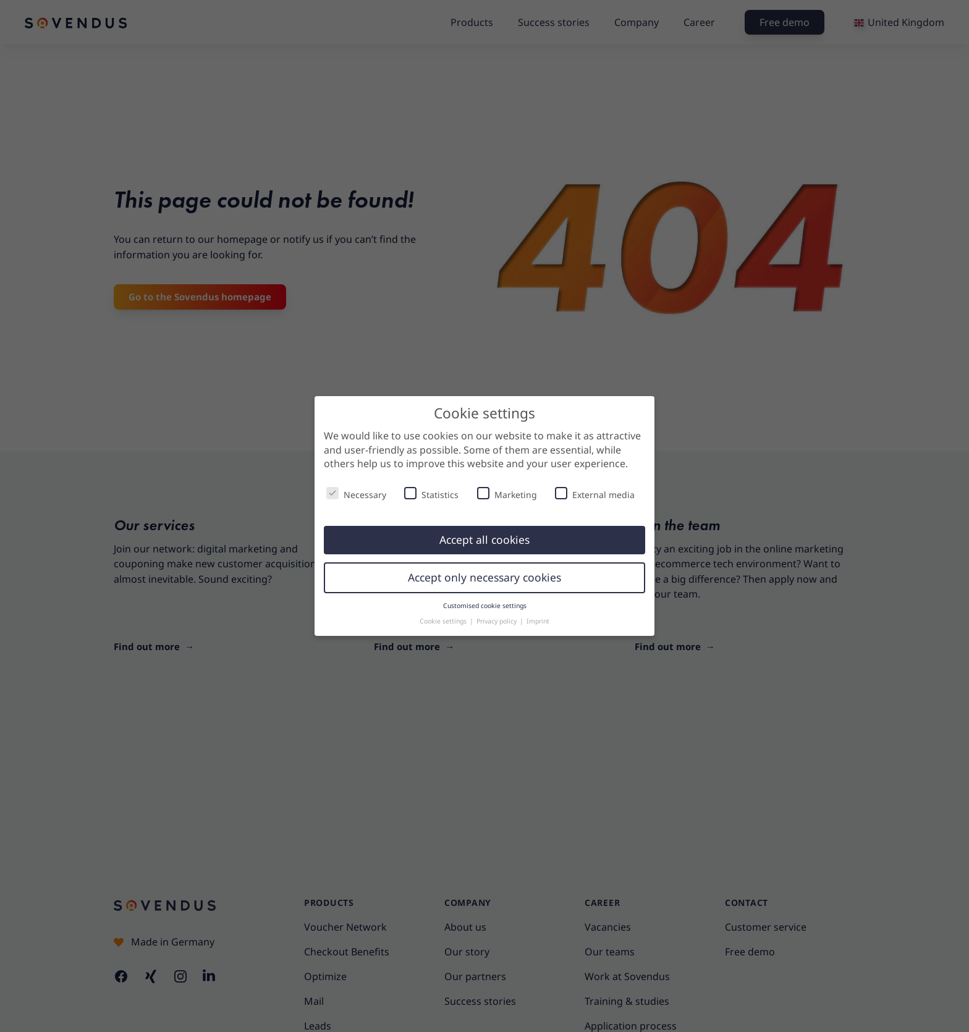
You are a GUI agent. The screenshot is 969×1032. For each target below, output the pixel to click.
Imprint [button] (538, 621)
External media (595, 494)
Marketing (507, 494)
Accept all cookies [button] (484, 539)
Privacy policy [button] (497, 621)
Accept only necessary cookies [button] (484, 577)
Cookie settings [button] (444, 621)
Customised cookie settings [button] (485, 605)
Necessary (356, 494)
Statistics (431, 494)
